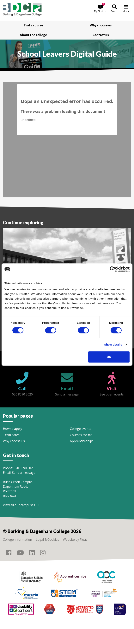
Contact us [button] (101, 35)
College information (17, 539)
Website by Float (75, 539)
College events (80, 429)
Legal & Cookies (47, 539)
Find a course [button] (33, 25)
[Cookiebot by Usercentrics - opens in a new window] (113, 269)
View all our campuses (21, 505)
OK (109, 356)
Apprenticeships (82, 441)
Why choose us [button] (101, 25)
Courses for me (81, 435)
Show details (113, 344)
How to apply (12, 429)
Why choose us (14, 441)
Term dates (11, 435)
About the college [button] (33, 35)
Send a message (23, 472)
